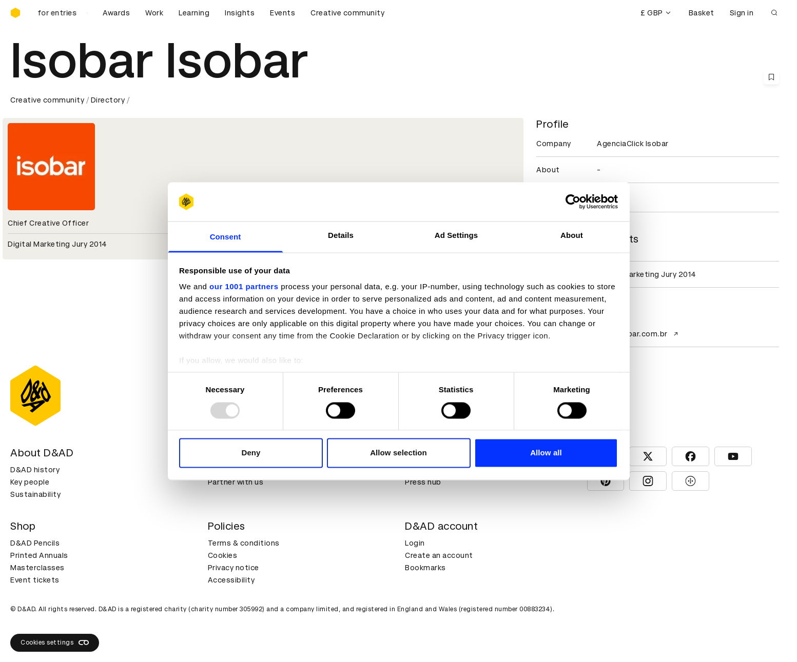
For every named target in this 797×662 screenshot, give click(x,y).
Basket (701, 13)
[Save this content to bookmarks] (771, 77)
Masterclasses (37, 568)
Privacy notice (233, 568)
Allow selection (398, 453)
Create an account (439, 555)
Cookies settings (55, 642)
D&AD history (35, 470)
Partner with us (236, 482)
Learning (194, 13)
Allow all (546, 453)
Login (415, 543)
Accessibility (231, 580)
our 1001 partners (243, 287)
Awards (116, 13)
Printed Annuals (39, 555)
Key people (29, 482)
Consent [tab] (225, 237)
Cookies (223, 555)
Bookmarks (425, 568)
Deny (250, 453)
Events (282, 13)
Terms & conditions (244, 543)
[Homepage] (15, 13)
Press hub (423, 482)
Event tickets (35, 580)
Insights (240, 13)
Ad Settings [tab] (456, 235)
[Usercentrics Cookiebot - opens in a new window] (573, 201)
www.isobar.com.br (639, 334)
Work (154, 13)
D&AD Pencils (35, 543)
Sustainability (35, 494)
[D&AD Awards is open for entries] (61, 13)
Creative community (347, 13)
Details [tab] (341, 235)
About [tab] (571, 235)
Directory (108, 100)
